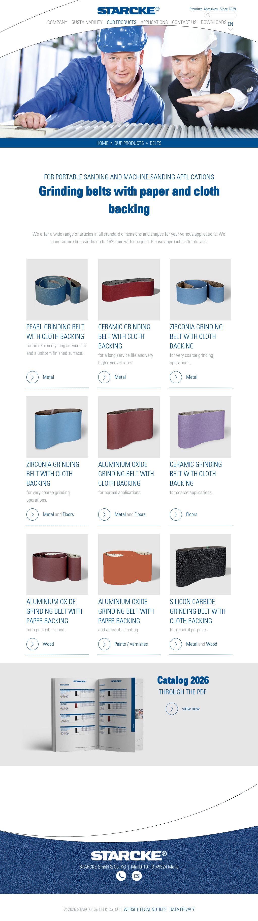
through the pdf (183, 692)
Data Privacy (182, 909)
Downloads (214, 22)
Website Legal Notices (145, 909)
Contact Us (184, 22)
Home (102, 143)
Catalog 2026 (183, 680)
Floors (68, 514)
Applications (154, 22)
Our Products (121, 22)
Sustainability (87, 22)
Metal (48, 377)
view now (191, 708)
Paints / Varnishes (131, 644)
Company (57, 22)
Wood (48, 644)
